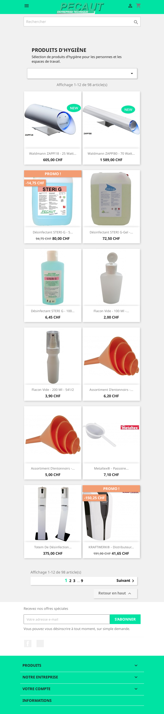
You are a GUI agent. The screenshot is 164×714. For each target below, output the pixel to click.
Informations (37, 700)
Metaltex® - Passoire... (111, 468)
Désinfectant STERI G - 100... (53, 311)
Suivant (126, 581)
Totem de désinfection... (53, 547)
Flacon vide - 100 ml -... (111, 311)
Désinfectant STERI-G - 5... (53, 232)
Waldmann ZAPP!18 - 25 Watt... (52, 153)
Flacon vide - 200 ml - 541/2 (53, 389)
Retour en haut (115, 593)
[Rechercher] (82, 21)
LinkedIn (40, 643)
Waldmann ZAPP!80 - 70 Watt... (111, 153)
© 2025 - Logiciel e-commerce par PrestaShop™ (82, 708)
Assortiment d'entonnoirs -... (111, 389)
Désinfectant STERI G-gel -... (111, 232)
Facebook (27, 643)
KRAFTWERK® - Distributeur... (111, 547)
